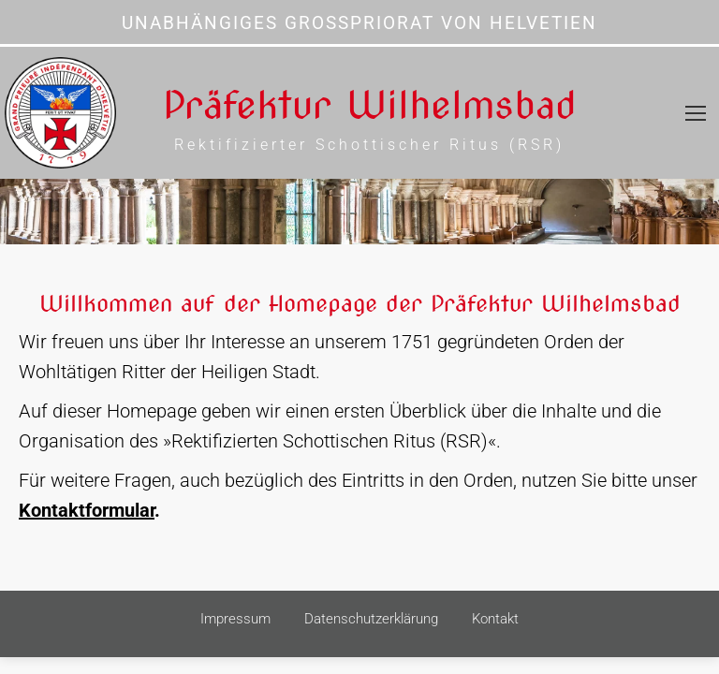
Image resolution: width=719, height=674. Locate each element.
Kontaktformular (86, 510)
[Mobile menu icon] (695, 113)
